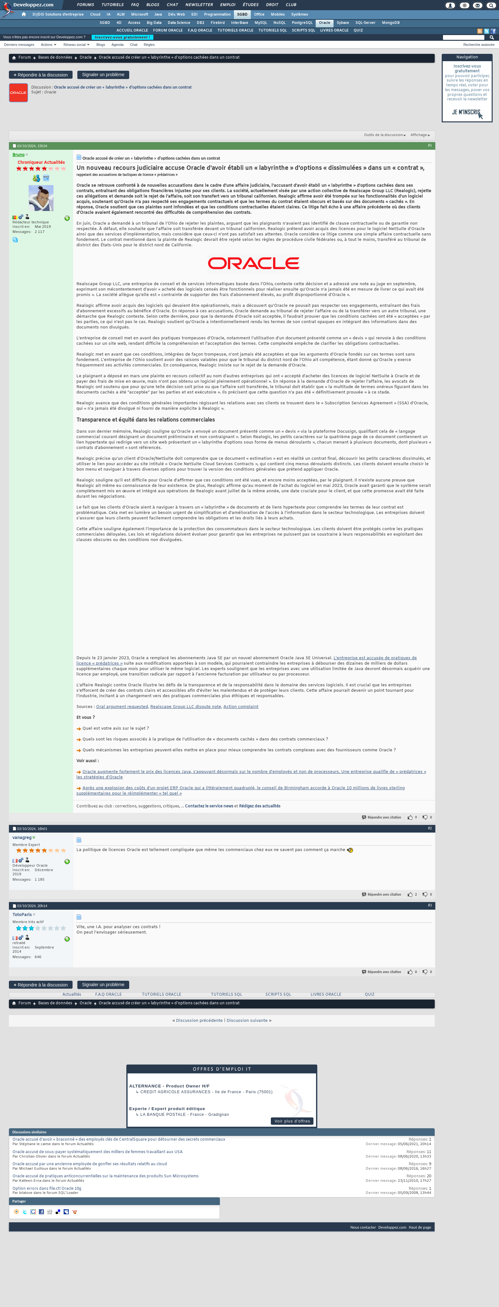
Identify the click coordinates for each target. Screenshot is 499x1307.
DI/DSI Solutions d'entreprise (58, 14)
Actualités (71, 994)
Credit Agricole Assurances (175, 1092)
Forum (24, 57)
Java (158, 14)
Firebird (218, 23)
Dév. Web (176, 14)
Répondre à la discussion (41, 74)
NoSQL (279, 23)
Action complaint (240, 707)
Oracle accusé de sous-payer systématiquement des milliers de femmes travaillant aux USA (97, 1152)
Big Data (154, 23)
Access (134, 23)
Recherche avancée (479, 45)
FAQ (134, 5)
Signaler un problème (103, 74)
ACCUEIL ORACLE (132, 30)
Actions (47, 45)
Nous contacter (363, 1227)
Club (290, 5)
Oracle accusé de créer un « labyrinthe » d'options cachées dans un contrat (123, 87)
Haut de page (420, 1227)
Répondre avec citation (381, 817)
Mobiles (278, 14)
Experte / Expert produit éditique (167, 1108)
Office (259, 14)
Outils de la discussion (383, 135)
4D (119, 23)
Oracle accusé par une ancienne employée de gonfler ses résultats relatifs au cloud (89, 1164)
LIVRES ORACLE (334, 30)
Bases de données (55, 57)
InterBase (239, 23)
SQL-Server (365, 23)
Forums (85, 5)
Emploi (227, 5)
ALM (121, 14)
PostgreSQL (302, 23)
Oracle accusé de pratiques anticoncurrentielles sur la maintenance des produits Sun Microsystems (105, 1176)
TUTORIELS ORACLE (235, 30)
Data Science (179, 23)
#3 (430, 905)
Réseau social (75, 45)
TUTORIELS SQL (272, 30)
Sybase (343, 23)
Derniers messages (19, 45)
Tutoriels (112, 5)
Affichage (419, 135)
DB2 (200, 23)
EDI (194, 14)
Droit (271, 5)
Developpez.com (392, 1227)
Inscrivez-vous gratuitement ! (122, 37)
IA (108, 14)
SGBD (242, 14)
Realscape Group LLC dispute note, (186, 707)
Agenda (117, 45)
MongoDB (391, 23)
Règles (149, 45)
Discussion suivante (247, 1020)
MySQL (261, 23)
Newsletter (199, 5)
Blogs (152, 5)
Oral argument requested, (122, 707)
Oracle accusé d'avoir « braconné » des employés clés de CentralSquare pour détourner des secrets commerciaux (118, 1139)
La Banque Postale (163, 1114)
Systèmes (299, 14)
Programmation (217, 14)
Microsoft (139, 14)
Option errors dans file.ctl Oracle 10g (46, 1188)
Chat (172, 5)
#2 (430, 828)
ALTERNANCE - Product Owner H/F (169, 1086)
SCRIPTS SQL (303, 30)
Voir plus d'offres (292, 1121)
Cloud (95, 14)
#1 (430, 145)
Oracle (324, 23)
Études (250, 5)
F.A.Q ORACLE (200, 30)
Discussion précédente (199, 1020)
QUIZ (358, 30)
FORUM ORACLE (168, 30)
